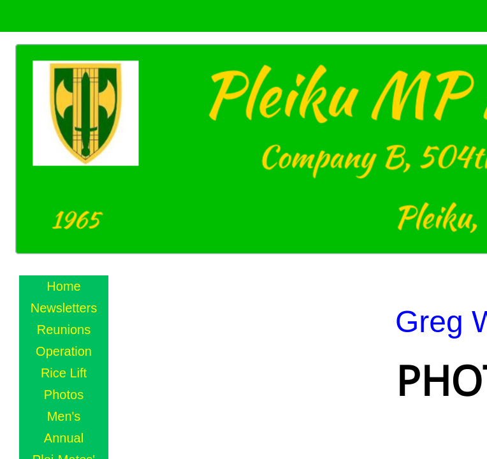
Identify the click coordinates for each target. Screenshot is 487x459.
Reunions (64, 330)
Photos (64, 395)
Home (63, 286)
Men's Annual (64, 427)
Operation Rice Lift (64, 362)
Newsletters (64, 308)
